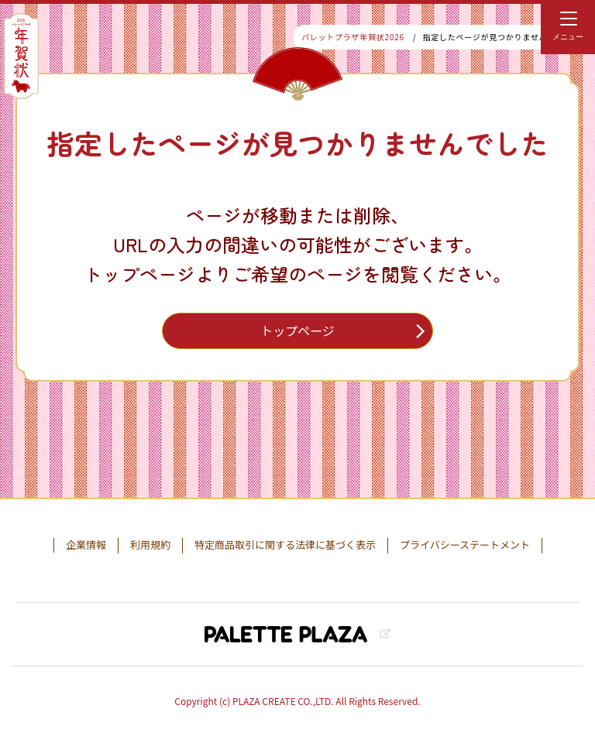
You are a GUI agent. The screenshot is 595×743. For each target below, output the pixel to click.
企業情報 (86, 545)
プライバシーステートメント (465, 545)
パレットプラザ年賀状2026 (352, 37)
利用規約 (150, 545)
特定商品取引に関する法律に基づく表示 (285, 545)
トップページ (297, 330)
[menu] (568, 27)
